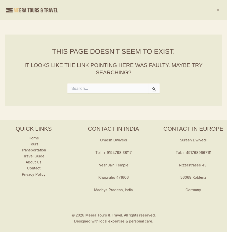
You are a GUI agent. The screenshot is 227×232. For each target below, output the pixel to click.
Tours (33, 144)
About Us (34, 162)
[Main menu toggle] (218, 10)
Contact (33, 168)
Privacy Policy (34, 174)
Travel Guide (33, 156)
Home (33, 138)
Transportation (33, 150)
